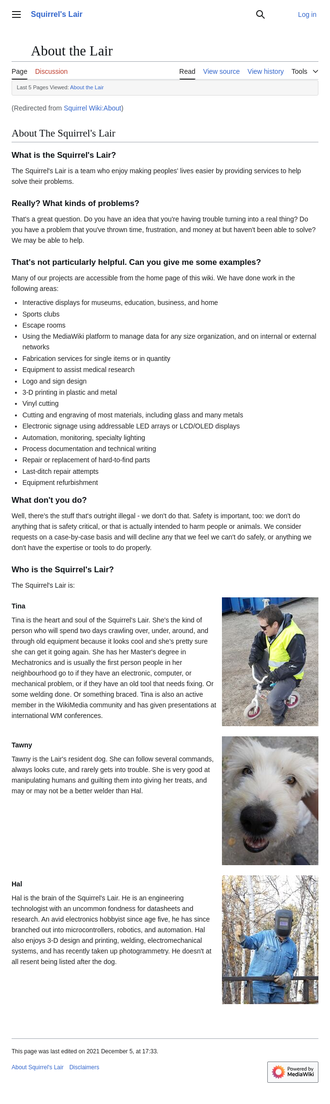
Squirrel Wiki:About (92, 108)
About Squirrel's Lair (38, 1067)
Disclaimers (84, 1067)
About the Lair (87, 87)
